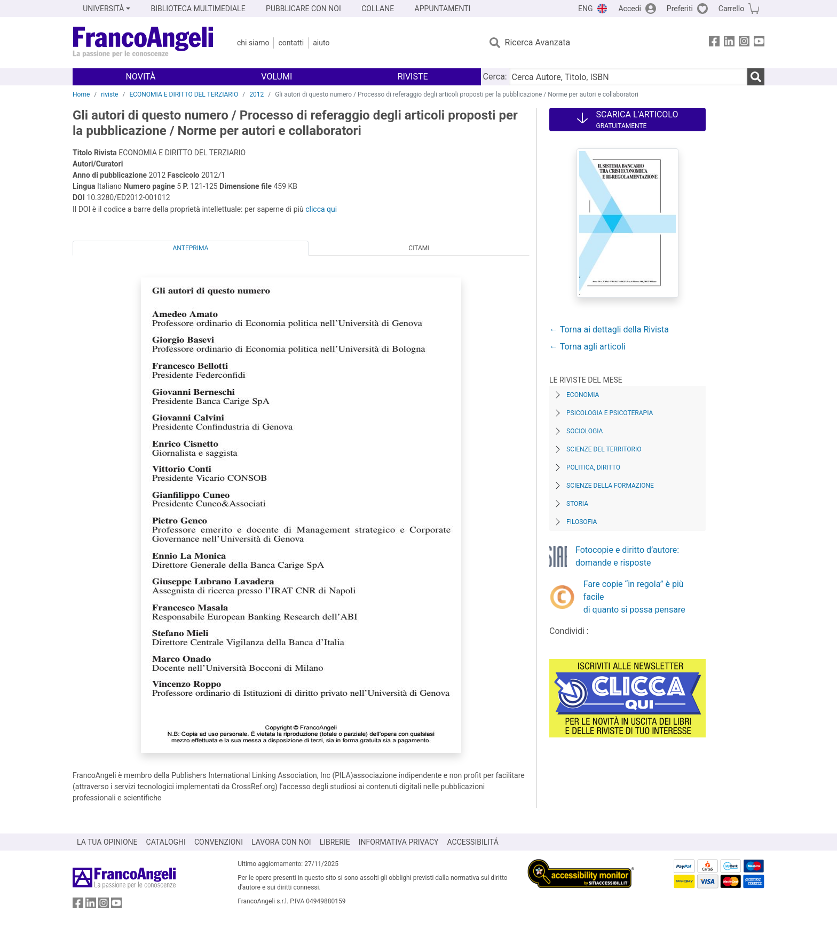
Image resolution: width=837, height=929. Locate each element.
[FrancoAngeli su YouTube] (759, 43)
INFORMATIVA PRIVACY (399, 842)
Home (81, 94)
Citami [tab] (418, 248)
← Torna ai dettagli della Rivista (609, 329)
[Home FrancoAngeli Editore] (143, 43)
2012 (256, 94)
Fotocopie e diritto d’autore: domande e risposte (627, 556)
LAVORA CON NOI (281, 842)
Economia (582, 395)
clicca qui (321, 209)
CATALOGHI (166, 842)
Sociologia (584, 431)
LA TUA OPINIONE (107, 842)
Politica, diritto (593, 467)
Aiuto (321, 42)
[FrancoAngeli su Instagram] (744, 43)
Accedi (629, 8)
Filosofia (581, 522)
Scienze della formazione (610, 485)
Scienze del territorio (604, 449)
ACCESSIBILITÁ (473, 842)
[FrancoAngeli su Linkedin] (729, 43)
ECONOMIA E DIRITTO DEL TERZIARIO (183, 94)
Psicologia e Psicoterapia (609, 413)
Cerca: (495, 77)
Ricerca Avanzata (538, 42)
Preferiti (680, 8)
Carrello (731, 8)
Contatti (291, 42)
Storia (577, 503)
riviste (109, 94)
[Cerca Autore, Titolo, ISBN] (628, 76)
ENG (585, 8)
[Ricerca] (755, 76)
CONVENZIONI (218, 842)
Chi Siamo (253, 42)
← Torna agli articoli (587, 347)
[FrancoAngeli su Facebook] (714, 43)
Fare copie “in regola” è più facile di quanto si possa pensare (634, 597)
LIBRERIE (335, 842)
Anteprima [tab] (191, 248)
